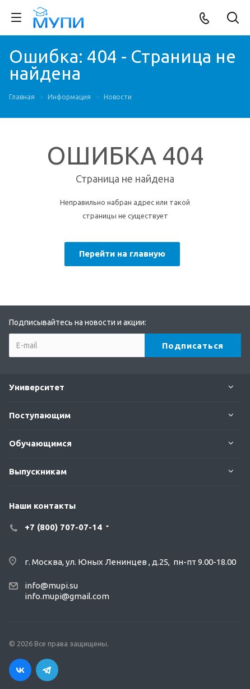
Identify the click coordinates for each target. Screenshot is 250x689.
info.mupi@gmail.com (67, 596)
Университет (36, 387)
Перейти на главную (122, 253)
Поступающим (40, 415)
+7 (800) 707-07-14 (63, 527)
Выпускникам (38, 471)
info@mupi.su (51, 585)
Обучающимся (40, 443)
